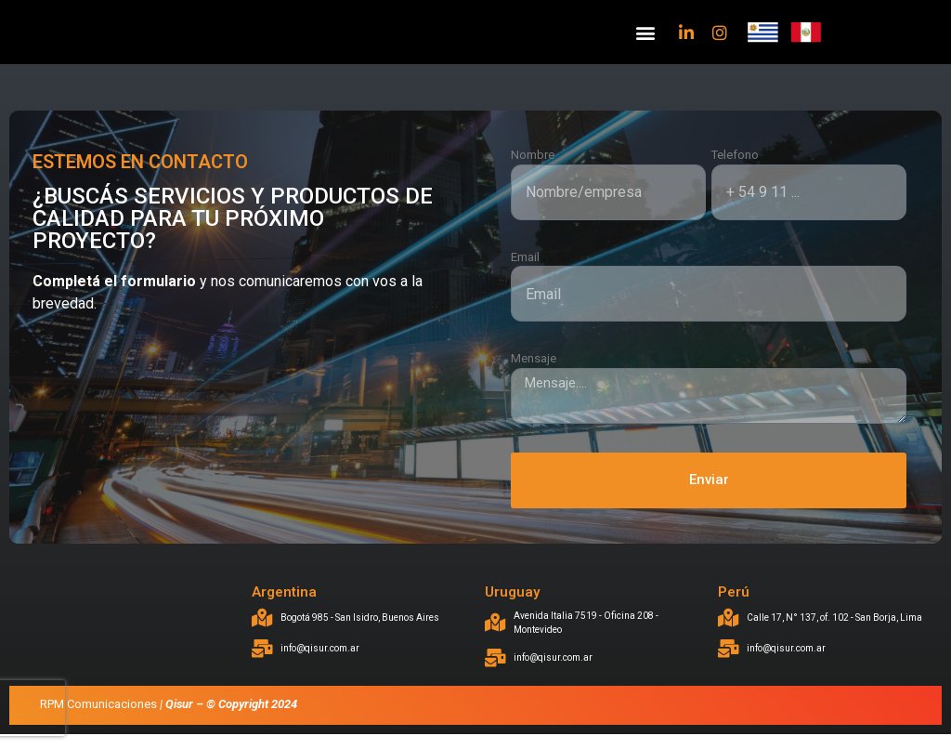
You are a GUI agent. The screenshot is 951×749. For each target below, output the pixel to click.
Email (525, 271)
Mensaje (533, 373)
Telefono (735, 170)
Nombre (532, 170)
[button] (645, 39)
